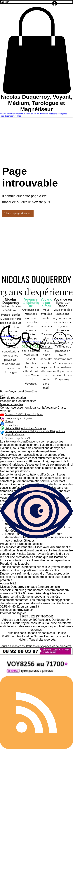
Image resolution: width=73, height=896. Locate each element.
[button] (36, 50)
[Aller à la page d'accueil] (18, 213)
